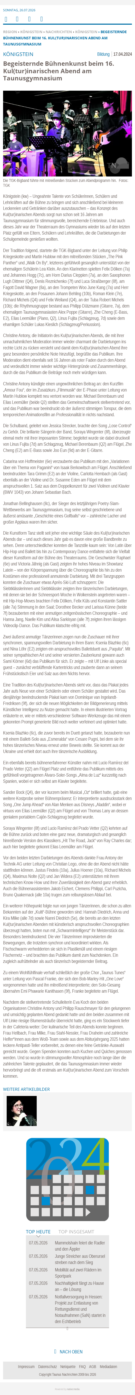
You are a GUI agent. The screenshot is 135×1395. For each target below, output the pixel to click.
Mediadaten (108, 1366)
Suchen (28, 22)
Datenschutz (47, 1366)
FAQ (82, 1366)
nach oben (71, 1351)
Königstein (31, 31)
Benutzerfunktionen (41, 22)
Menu (17, 22)
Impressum (26, 1366)
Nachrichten (59, 31)
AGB (92, 1366)
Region (10, 31)
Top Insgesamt (76, 1231)
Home (6, 22)
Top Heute (38, 1232)
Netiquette (67, 1366)
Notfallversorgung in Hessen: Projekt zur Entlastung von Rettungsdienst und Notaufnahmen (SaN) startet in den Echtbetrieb (80, 1309)
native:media (73, 1389)
